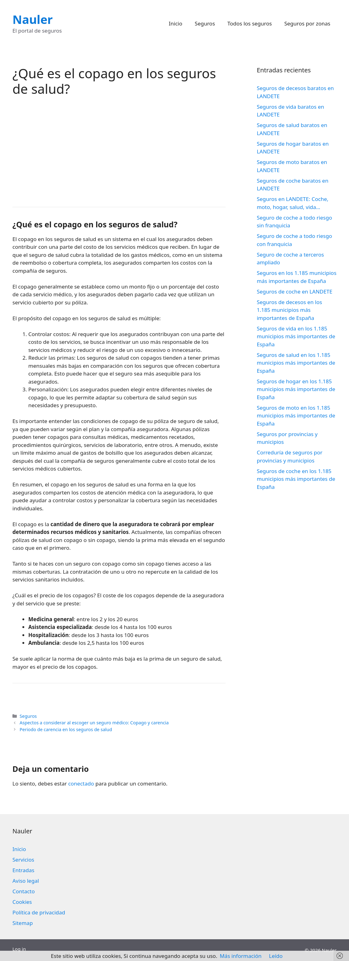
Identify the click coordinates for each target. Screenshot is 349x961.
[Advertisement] (119, 150)
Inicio (176, 23)
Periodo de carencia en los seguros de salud (66, 729)
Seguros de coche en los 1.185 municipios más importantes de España (296, 478)
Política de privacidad (38, 912)
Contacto (23, 891)
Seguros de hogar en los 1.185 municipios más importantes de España (296, 389)
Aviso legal (25, 880)
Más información (240, 955)
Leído (276, 955)
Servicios (23, 859)
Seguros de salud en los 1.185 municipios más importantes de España (296, 362)
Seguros (205, 23)
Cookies (22, 901)
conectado (81, 783)
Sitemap (22, 923)
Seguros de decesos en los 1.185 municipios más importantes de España (289, 309)
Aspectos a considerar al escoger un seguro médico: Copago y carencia (94, 723)
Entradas (23, 870)
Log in (19, 949)
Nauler (32, 19)
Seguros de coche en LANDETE (294, 291)
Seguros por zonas (307, 23)
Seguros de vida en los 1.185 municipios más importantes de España (296, 336)
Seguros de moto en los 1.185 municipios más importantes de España (296, 415)
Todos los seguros (249, 23)
